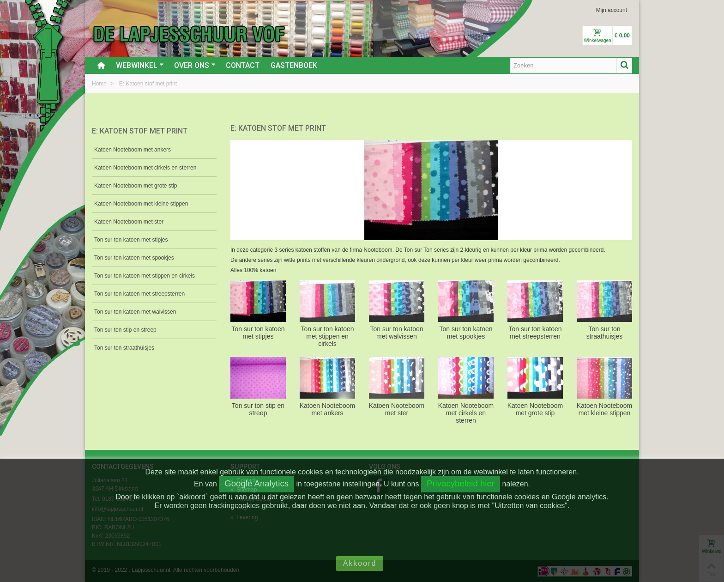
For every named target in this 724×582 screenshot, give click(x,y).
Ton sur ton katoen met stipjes (131, 239)
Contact (242, 65)
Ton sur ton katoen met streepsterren (139, 294)
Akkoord (360, 563)
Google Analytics (256, 483)
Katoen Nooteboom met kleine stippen (141, 203)
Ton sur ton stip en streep (125, 330)
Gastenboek (294, 65)
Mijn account (611, 10)
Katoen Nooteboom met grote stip (135, 185)
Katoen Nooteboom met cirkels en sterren (145, 167)
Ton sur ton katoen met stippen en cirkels (144, 276)
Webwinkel (140, 65)
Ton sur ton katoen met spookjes (134, 258)
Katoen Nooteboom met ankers (132, 149)
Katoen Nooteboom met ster (128, 221)
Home (100, 83)
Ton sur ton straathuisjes (124, 348)
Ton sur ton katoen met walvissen (135, 312)
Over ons (195, 65)
